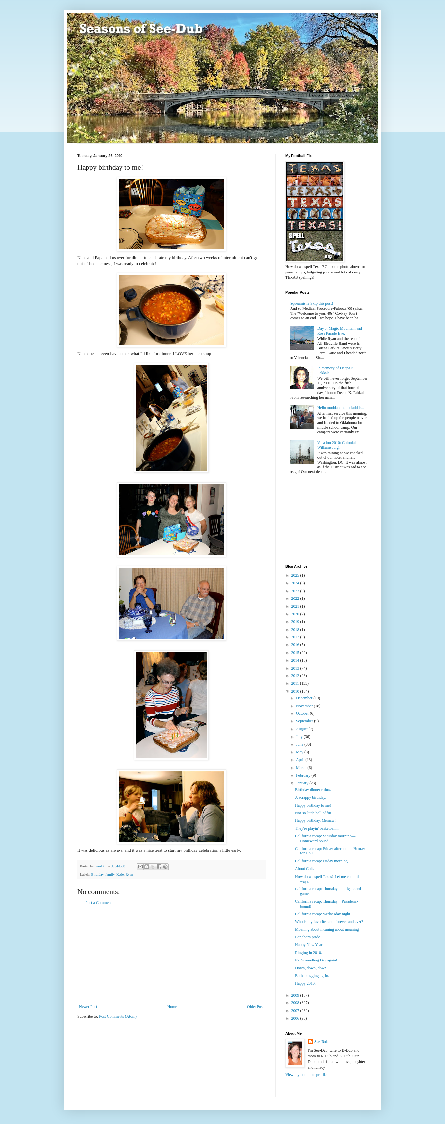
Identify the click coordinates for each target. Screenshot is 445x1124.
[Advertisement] (171, 955)
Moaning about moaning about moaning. (327, 929)
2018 (295, 629)
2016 (295, 644)
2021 (295, 606)
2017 (295, 637)
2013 (295, 668)
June (300, 744)
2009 (295, 995)
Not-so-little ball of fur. (313, 813)
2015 (295, 652)
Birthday (97, 874)
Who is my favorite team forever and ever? (329, 921)
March (301, 767)
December (304, 698)
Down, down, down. (311, 968)
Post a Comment (99, 902)
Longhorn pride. (308, 937)
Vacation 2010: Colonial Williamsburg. (336, 445)
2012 (295, 675)
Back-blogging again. (312, 975)
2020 (295, 614)
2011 (295, 683)
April (300, 759)
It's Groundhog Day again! (316, 960)
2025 (295, 575)
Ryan (129, 874)
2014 (295, 660)
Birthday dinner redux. (313, 789)
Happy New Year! (309, 944)
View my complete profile (306, 1074)
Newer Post (88, 1006)
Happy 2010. (305, 983)
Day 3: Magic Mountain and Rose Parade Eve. (339, 330)
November (305, 706)
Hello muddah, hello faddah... (340, 407)
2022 (295, 598)
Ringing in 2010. (308, 952)
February (303, 775)
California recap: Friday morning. (322, 861)
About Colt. (304, 868)
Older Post (255, 1006)
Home (172, 1006)
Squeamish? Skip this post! (311, 303)
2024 (295, 583)
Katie (120, 874)
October (303, 713)
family (109, 874)
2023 (295, 591)
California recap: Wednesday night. (323, 914)
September (305, 721)
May (300, 752)
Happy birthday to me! (313, 805)
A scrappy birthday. (310, 797)
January (302, 783)
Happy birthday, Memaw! (315, 820)
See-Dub (321, 1041)
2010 (295, 691)
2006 (295, 1018)
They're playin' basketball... (317, 828)
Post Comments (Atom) (118, 1016)
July (300, 736)
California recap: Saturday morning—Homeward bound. (325, 838)
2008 (295, 1002)
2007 (295, 1010)
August (302, 729)
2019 (295, 621)
